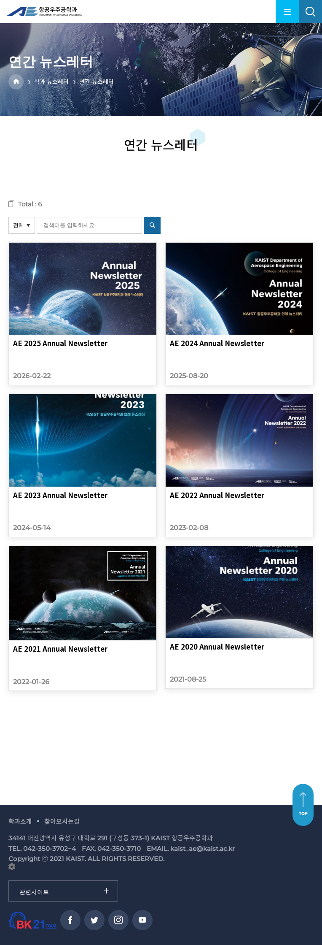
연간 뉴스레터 (96, 82)
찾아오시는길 (62, 822)
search (310, 11)
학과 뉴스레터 (51, 82)
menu (287, 11)
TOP (303, 813)
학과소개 (20, 822)
